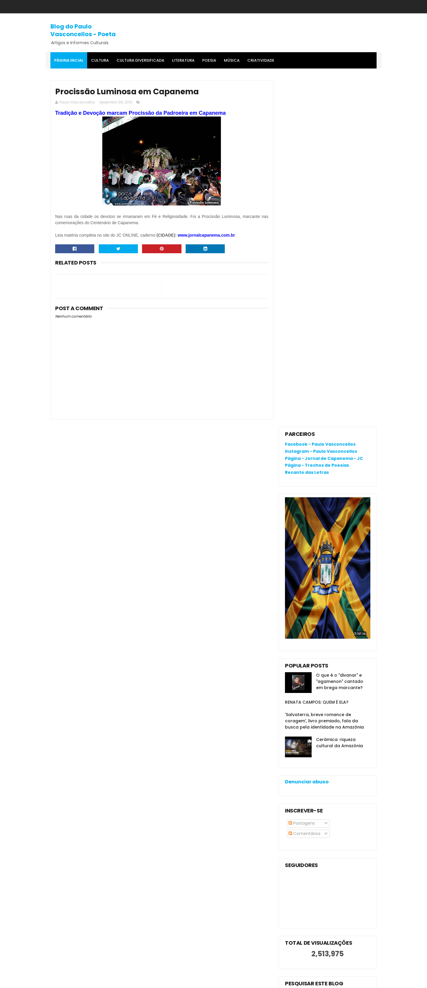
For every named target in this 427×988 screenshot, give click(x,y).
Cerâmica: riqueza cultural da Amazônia (339, 396)
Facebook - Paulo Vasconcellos (320, 98)
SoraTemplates (87, 980)
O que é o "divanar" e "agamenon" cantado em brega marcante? (339, 335)
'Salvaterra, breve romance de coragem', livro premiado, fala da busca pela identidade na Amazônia (324, 374)
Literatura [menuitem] (183, 60)
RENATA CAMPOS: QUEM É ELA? (316, 355)
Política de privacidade (308, 836)
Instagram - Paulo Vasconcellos (321, 104)
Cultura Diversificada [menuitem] (140, 60)
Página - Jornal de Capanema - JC (324, 111)
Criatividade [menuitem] (260, 60)
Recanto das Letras (307, 126)
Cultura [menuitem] (100, 60)
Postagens (302, 476)
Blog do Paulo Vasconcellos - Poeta (83, 30)
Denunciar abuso (307, 435)
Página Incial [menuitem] (68, 60)
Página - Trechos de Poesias (317, 119)
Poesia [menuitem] (209, 60)
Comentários (305, 487)
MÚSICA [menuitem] (232, 60)
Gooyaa (141, 980)
